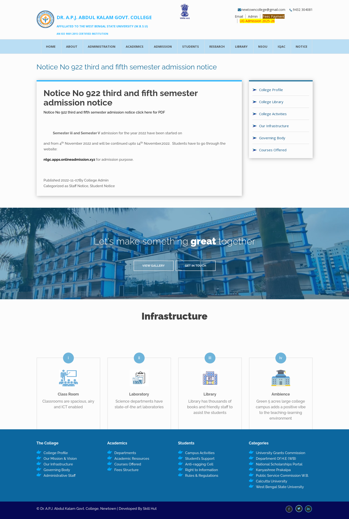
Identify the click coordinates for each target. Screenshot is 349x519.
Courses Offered (272, 150)
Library (241, 46)
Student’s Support (199, 458)
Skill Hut (150, 508)
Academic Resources (131, 458)
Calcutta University (271, 481)
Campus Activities (200, 453)
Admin (253, 16)
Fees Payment (274, 16)
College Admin (96, 180)
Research (217, 46)
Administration (101, 46)
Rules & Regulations (201, 475)
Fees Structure (126, 470)
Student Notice (102, 186)
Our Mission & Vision (60, 458)
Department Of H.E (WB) (276, 458)
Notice (301, 46)
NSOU (262, 46)
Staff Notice (78, 186)
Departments (125, 453)
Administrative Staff (60, 475)
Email (239, 16)
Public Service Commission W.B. (282, 475)
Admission (163, 46)
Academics (134, 46)
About (71, 46)
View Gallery (153, 265)
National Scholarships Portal (279, 464)
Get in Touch (195, 265)
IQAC (281, 46)
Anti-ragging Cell (199, 464)
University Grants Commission (280, 453)
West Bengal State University (280, 487)
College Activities (273, 113)
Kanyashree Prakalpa (273, 470)
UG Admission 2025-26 (257, 21)
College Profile (271, 89)
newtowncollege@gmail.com (261, 9)
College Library (271, 101)
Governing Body (272, 137)
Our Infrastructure (274, 125)
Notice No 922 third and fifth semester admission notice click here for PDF (104, 112)
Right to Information (201, 470)
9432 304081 (301, 9)
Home (50, 46)
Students (190, 46)
